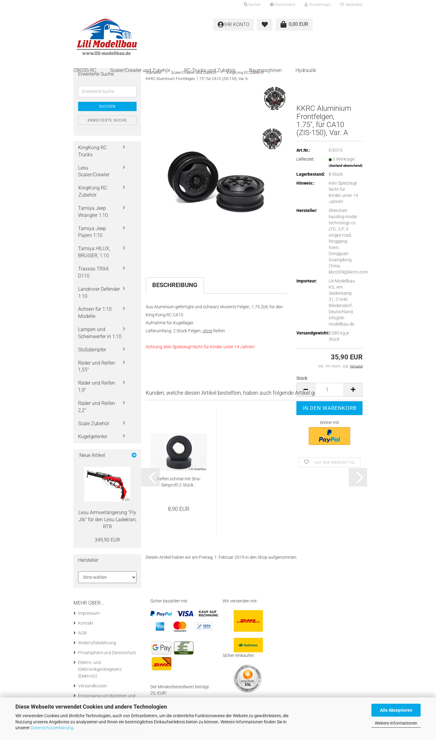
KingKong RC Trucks (92, 151)
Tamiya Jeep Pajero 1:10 (92, 232)
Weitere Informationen (396, 723)
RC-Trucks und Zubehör (209, 70)
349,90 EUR (107, 540)
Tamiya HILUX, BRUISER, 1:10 (94, 252)
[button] (282, 4)
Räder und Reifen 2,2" (96, 406)
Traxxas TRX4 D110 (93, 272)
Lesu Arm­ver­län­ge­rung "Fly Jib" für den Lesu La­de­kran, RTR (107, 520)
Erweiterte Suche (107, 120)
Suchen (107, 106)
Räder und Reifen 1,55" (96, 366)
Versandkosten (92, 685)
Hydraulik (305, 70)
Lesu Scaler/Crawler (93, 171)
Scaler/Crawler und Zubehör (140, 70)
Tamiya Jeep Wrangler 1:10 (93, 211)
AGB (82, 632)
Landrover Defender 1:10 (99, 292)
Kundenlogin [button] (317, 4)
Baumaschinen (265, 70)
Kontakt (85, 623)
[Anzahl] (329, 390)
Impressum (89, 613)
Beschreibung (174, 285)
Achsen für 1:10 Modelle (95, 312)
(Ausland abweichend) (346, 166)
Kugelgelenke (92, 436)
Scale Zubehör (93, 423)
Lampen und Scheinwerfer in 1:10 (99, 332)
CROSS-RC (84, 70)
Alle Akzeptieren (396, 710)
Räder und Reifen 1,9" (96, 386)
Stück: (302, 378)
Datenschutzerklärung (52, 727)
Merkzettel (351, 4)
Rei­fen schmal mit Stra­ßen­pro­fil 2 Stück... (179, 481)
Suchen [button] (252, 4)
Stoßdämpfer (92, 350)
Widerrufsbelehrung (97, 642)
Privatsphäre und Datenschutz (107, 652)
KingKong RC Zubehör (92, 191)
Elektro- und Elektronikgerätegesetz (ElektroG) (100, 669)
